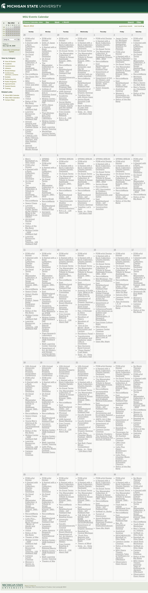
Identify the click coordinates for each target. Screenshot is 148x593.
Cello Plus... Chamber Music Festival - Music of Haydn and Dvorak (31, 523)
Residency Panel (85, 334)
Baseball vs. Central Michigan (85, 532)
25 (6, 35)
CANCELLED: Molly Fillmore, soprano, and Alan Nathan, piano (32, 139)
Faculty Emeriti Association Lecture (84, 417)
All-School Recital (30, 220)
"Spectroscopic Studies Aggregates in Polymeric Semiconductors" (67, 204)
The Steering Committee (65, 291)
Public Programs (10, 81)
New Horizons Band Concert (84, 347)
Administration (10, 66)
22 (15, 33)
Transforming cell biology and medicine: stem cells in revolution (85, 340)
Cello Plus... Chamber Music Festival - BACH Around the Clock (85, 437)
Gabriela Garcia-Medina (137, 435)
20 (10, 33)
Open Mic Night (103, 342)
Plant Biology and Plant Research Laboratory (48, 116)
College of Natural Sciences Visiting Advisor (46, 327)
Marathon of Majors (83, 318)
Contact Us (32, 585)
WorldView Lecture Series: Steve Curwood (49, 133)
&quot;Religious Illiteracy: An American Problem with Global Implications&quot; (104, 522)
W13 (4, 35)
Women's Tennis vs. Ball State (138, 300)
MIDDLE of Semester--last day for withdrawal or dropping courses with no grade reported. (85, 70)
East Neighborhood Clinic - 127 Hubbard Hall (48, 84)
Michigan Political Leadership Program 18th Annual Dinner (65, 85)
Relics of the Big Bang (31, 102)
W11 (4, 31)
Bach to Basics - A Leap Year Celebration (85, 107)
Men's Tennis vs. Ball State (139, 84)
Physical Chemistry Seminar (63, 297)
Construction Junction (102, 208)
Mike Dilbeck (101, 327)
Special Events (10, 84)
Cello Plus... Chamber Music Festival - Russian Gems (49, 449)
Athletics (8, 68)
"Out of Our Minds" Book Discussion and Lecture (85, 328)
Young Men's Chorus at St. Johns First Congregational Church (32, 424)
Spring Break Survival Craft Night (84, 101)
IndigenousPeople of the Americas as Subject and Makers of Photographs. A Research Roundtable (104, 314)
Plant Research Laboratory (49, 334)
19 (8, 33)
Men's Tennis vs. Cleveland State (139, 89)
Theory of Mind (84, 543)
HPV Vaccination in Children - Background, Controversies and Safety (104, 193)
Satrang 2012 (122, 295)
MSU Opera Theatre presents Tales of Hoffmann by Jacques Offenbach (123, 555)
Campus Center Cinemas (29, 131)
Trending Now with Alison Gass (85, 96)
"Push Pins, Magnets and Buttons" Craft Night (84, 538)
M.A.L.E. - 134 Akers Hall (65, 119)
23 (17, 33)
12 (8, 31)
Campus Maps (10, 100)
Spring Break (48, 199)
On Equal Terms (29, 55)
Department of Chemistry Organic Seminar (85, 91)
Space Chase (31, 203)
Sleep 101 (63, 311)
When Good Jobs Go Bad (121, 291)
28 (10, 27)
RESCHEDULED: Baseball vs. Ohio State (123, 537)
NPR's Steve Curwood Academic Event (47, 108)
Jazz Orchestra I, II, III (122, 303)
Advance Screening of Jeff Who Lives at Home (103, 336)
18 (6, 33)
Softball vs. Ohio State (138, 534)
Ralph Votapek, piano (102, 89)
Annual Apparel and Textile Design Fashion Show (31, 124)
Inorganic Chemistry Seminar (46, 214)
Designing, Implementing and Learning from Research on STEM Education (48, 310)
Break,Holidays (10, 71)
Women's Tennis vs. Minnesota (138, 414)
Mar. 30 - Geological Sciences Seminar (120, 526)
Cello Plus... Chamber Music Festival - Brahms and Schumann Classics (123, 459)
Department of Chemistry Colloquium (102, 74)
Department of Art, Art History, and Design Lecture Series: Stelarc (66, 538)
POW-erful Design (30, 39)
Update (11, 52)
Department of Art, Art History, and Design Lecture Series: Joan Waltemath (104, 81)
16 (17, 31)
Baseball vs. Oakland (121, 429)
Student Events (10, 86)
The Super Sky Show (31, 78)
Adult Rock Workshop (138, 542)
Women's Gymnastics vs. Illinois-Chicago (123, 95)
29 (12, 27)
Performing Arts (10, 79)
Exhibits (8, 77)
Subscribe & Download (11, 50)
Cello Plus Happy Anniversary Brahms (121, 450)
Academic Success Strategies (63, 98)
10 (19, 29)
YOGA (28, 99)
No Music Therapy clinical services (137, 369)
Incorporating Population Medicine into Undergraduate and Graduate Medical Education (104, 396)
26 (6, 27)
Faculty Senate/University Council (67, 77)
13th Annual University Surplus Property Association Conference (30, 370)
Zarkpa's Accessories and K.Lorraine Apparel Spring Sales (104, 414)
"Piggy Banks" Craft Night (84, 351)
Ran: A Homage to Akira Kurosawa (85, 313)
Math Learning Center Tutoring (49, 128)
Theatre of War (48, 561)
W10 (4, 29)
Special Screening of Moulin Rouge (31, 147)
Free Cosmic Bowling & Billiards (64, 114)
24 (19, 33)
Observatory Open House (121, 563)
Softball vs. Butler (104, 511)
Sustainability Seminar (122, 404)
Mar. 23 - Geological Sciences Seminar (120, 410)
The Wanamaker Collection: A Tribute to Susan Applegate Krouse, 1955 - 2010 (31, 65)
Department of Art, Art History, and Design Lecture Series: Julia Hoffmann (49, 352)
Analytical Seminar (120, 90)
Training (8, 88)
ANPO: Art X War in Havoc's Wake (103, 420)
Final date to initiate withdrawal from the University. (123, 507)
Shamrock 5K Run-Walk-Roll (139, 293)
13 (10, 31)
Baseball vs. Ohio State (138, 538)
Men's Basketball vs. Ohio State (31, 161)
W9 (4, 27)
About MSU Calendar (12, 95)
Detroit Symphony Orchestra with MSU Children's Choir (32, 91)
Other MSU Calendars (12, 98)
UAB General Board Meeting (65, 92)
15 (15, 31)
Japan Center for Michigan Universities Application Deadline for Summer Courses (122, 44)
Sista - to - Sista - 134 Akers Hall (85, 113)
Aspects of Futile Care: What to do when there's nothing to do (85, 293)
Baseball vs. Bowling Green (65, 516)
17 (19, 31)
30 (17, 35)
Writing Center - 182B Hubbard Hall (49, 101)
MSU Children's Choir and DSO (32, 83)
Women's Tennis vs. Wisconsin (30, 564)
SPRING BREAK (45, 160)
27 (8, 27)
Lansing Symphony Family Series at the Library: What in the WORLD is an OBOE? (31, 211)
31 (19, 35)
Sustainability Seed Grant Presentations (84, 306)
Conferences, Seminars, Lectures (11, 74)
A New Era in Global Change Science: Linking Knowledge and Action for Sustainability (103, 295)
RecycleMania (31, 74)
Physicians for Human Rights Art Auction (122, 434)
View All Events (10, 61)
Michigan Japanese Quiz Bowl (138, 78)
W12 (4, 33)
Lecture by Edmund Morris (49, 547)
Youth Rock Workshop (138, 525)
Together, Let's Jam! (84, 208)
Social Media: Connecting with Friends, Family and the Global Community (66, 105)
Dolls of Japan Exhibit (48, 44)
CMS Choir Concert (120, 444)
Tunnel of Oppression (101, 515)
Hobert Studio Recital (31, 295)
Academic (8, 64)
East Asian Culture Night (104, 323)
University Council (63, 520)
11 (6, 31)
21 (12, 33)
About (26, 585)
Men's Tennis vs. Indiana (139, 529)
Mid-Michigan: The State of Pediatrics (104, 280)
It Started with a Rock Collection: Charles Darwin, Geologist (31, 47)
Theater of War (32, 537)
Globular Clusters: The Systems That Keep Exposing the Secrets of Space (104, 437)
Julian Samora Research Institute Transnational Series (48, 534)
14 (12, 31)
